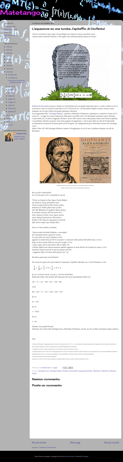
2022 (8, 59)
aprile (10, 105)
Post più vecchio (111, 442)
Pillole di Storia (9, 29)
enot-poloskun (69, 456)
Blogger (85, 456)
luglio (10, 96)
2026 (8, 47)
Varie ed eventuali (10, 35)
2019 (8, 69)
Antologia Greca (43, 371)
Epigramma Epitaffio (85, 371)
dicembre (11, 75)
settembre (11, 89)
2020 (8, 65)
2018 (8, 72)
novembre (11, 78)
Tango (6, 32)
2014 (8, 125)
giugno (10, 99)
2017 (8, 115)
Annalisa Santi (21, 133)
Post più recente (39, 442)
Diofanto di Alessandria (40, 106)
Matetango (20, 12)
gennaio (11, 111)
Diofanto (69, 185)
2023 (8, 56)
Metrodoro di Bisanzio (109, 371)
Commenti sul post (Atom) (47, 447)
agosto (10, 93)
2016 (8, 119)
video (5, 38)
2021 (8, 62)
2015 (8, 122)
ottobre (10, 86)
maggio (11, 102)
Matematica (97, 371)
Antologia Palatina (55, 114)
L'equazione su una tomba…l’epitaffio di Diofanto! (17, 81)
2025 (8, 50)
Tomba (34, 373)
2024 (8, 53)
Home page (75, 442)
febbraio (11, 108)
